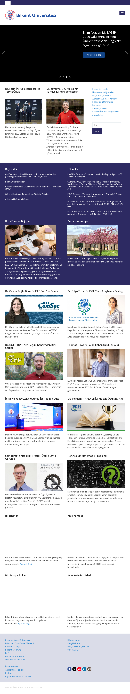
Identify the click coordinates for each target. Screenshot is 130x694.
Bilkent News (73, 640)
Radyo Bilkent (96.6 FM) (78, 646)
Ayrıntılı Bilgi (94, 54)
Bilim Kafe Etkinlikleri (15, 181)
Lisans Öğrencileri (100, 89)
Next (126, 53)
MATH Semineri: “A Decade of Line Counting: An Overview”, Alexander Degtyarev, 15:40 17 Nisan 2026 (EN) (95, 212)
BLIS (7, 653)
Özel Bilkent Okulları (15, 659)
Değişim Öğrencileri (101, 95)
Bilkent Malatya (12, 646)
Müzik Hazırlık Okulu (15, 656)
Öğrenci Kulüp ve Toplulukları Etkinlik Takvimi (27, 194)
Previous (3, 53)
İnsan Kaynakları (13, 666)
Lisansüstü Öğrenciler (102, 102)
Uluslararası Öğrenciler (103, 92)
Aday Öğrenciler (99, 108)
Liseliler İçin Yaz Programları (105, 111)
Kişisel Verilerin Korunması (18, 676)
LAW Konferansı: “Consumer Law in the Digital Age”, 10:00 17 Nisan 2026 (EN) (94, 175)
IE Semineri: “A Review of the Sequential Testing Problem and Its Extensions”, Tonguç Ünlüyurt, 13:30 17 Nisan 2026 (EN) (95, 204)
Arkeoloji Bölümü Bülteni (17, 199)
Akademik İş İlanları (14, 669)
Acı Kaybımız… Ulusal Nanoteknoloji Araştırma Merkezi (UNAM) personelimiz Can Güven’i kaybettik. (31, 175)
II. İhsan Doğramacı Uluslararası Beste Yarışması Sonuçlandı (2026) (33, 188)
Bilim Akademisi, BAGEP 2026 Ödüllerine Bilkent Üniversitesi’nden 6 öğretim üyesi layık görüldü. (102, 38)
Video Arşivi (72, 649)
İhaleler (8, 673)
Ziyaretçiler (97, 115)
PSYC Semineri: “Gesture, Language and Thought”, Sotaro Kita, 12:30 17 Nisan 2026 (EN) (94, 195)
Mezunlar (96, 105)
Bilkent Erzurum (13, 649)
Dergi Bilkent (73, 643)
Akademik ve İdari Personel (105, 98)
